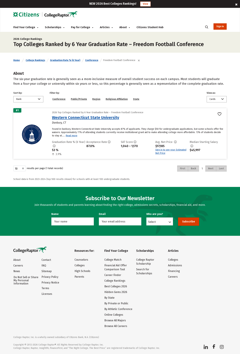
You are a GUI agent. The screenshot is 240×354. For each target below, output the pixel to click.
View (145, 4)
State (136, 99)
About (124, 27)
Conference (91, 60)
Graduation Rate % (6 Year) (65, 60)
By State (109, 297)
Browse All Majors (115, 320)
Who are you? (154, 214)
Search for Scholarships (144, 271)
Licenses (47, 293)
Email (102, 214)
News (16, 271)
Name (55, 214)
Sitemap (47, 271)
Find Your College (25, 27)
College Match (113, 259)
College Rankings (35, 60)
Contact (46, 259)
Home (16, 60)
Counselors (81, 259)
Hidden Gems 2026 (115, 292)
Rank (19, 99)
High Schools (82, 271)
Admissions (175, 265)
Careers (18, 265)
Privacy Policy (50, 276)
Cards (213, 99)
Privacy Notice (50, 282)
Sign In (220, 26)
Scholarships (54, 27)
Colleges (79, 265)
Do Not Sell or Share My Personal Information (26, 280)
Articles (106, 27)
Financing (174, 271)
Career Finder (112, 275)
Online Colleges (113, 314)
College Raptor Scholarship (145, 261)
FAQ (44, 265)
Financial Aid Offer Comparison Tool (115, 267)
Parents (79, 276)
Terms (45, 288)
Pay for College (82, 27)
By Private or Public (116, 303)
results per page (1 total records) (38, 168)
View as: (211, 93)
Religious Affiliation (117, 99)
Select (152, 221)
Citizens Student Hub (150, 27)
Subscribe (188, 221)
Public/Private (79, 99)
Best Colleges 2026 (115, 286)
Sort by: (17, 93)
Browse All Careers (115, 326)
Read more (71, 135)
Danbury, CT (59, 122)
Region (96, 99)
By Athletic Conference (118, 309)
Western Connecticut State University (85, 117)
